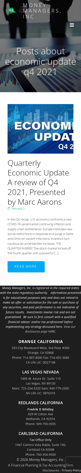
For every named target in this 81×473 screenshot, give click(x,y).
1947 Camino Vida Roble (32, 445)
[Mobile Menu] (72, 25)
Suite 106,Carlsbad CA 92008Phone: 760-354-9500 (45, 450)
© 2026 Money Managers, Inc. (40, 459)
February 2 (16, 208)
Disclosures (51, 470)
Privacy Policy (71, 470)
